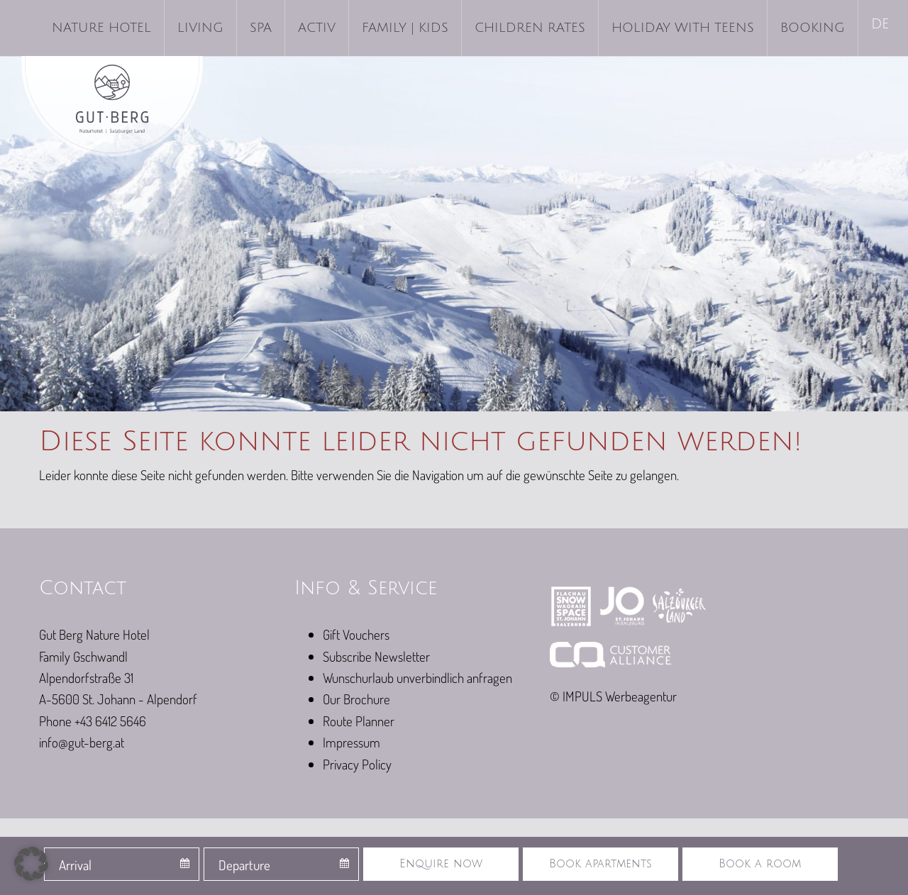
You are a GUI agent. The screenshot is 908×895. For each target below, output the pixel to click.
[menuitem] (881, 25)
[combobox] (121, 864)
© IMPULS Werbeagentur (613, 696)
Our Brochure (356, 699)
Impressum (351, 742)
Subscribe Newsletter (376, 656)
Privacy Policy (357, 764)
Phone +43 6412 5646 (92, 721)
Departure (244, 865)
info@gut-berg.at (81, 742)
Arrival (75, 865)
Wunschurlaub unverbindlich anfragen (417, 677)
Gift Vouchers (356, 634)
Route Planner (358, 721)
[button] (31, 864)
